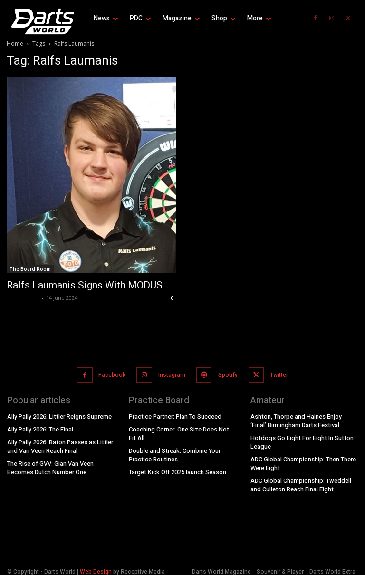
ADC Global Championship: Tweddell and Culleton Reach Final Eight (299, 479)
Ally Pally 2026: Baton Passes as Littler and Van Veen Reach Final (59, 442)
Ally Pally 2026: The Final (40, 426)
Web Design (96, 565)
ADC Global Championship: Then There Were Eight (302, 458)
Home (15, 43)
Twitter (277, 373)
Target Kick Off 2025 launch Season (176, 467)
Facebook (112, 373)
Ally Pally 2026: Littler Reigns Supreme (58, 413)
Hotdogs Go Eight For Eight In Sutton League (299, 438)
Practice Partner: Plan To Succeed (174, 413)
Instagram (171, 373)
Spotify (226, 373)
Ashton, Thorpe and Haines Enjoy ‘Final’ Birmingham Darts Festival (303, 417)
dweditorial (23, 297)
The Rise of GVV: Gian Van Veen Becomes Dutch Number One (50, 463)
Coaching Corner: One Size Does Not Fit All (182, 430)
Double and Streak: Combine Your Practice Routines (173, 450)
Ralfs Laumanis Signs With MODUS (85, 285)
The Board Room (30, 269)
